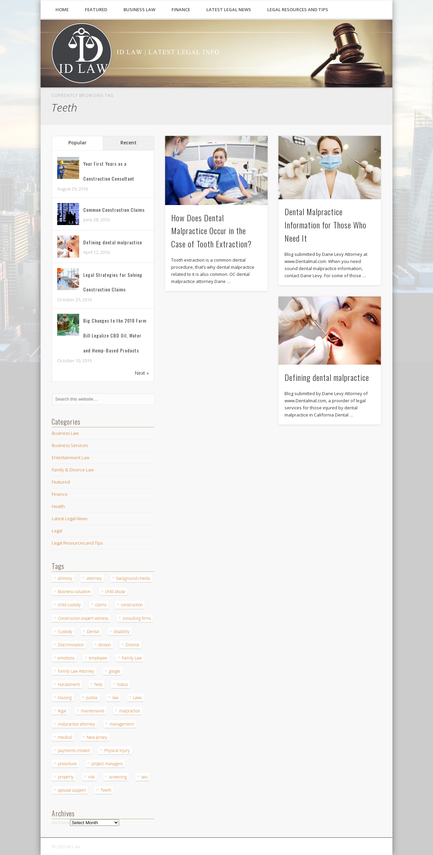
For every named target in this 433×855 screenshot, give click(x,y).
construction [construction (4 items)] (132, 605)
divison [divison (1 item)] (104, 645)
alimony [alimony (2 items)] (65, 578)
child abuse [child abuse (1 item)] (115, 591)
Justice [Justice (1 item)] (92, 697)
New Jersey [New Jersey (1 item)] (97, 737)
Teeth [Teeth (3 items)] (105, 790)
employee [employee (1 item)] (98, 658)
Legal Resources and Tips (297, 9)
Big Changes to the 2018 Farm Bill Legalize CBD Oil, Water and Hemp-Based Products (114, 335)
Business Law (139, 9)
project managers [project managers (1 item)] (107, 764)
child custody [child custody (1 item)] (69, 605)
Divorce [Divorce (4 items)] (132, 645)
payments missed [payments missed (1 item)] (74, 750)
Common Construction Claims (114, 209)
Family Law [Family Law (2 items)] (132, 658)
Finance (181, 9)
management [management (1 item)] (122, 724)
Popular (77, 142)
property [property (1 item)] (66, 777)
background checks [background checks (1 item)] (133, 578)
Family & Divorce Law (73, 470)
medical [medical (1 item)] (65, 737)
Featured (96, 9)
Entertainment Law (70, 457)
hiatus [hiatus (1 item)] (122, 684)
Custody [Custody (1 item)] (65, 631)
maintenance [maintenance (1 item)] (93, 711)
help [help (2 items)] (98, 684)
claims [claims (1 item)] (101, 605)
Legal (57, 531)
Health (58, 506)
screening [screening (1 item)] (118, 777)
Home (62, 9)
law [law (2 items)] (115, 697)
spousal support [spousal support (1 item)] (72, 790)
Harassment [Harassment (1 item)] (69, 684)
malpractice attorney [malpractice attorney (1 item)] (76, 724)
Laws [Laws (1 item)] (137, 697)
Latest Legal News (228, 9)
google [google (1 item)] (114, 671)
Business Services (70, 445)
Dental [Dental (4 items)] (93, 631)
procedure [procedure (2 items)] (67, 764)
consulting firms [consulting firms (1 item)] (137, 618)
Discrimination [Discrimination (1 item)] (71, 645)
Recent (128, 142)
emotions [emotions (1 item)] (66, 658)
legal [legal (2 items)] (62, 711)
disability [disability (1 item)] (122, 631)
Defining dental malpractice (326, 377)
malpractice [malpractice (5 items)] (129, 711)
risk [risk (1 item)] (91, 777)
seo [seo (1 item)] (144, 777)
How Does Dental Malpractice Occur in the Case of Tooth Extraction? (211, 230)
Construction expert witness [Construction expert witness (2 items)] (83, 618)
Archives (60, 822)
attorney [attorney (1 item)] (94, 578)
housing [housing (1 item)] (65, 697)
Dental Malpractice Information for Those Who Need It (325, 224)
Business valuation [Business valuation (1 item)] (74, 591)
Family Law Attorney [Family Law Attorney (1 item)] (76, 671)
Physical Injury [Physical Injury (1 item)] (117, 750)
